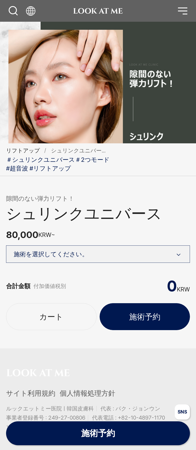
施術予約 (144, 316)
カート (51, 316)
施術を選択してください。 (99, 254)
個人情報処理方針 (87, 393)
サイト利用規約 (30, 393)
